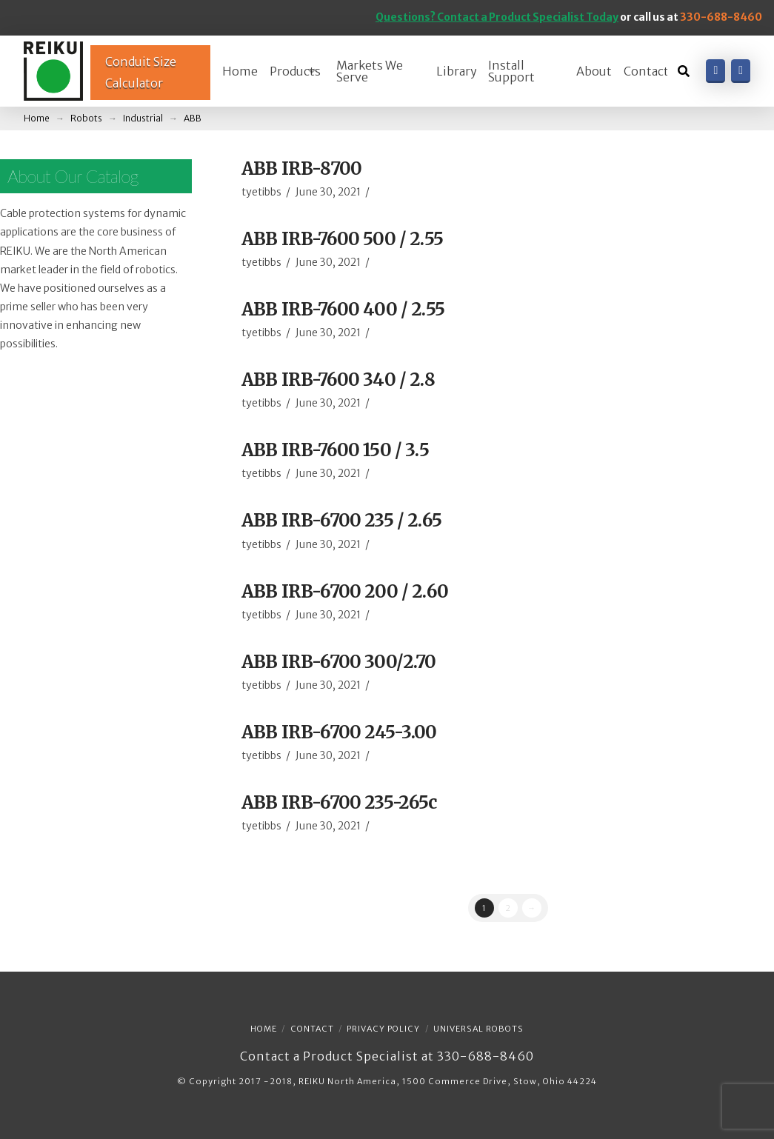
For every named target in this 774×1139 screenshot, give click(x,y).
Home (263, 1028)
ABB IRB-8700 (301, 168)
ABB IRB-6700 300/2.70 (338, 661)
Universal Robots (478, 1028)
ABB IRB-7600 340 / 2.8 (338, 379)
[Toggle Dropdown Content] (683, 71)
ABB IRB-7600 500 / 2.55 (342, 239)
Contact (312, 1028)
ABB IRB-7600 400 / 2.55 (342, 309)
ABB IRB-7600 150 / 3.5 (335, 450)
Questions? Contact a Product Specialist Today (497, 17)
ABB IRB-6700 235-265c (339, 802)
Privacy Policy (383, 1028)
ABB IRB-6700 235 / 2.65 (341, 520)
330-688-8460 (721, 17)
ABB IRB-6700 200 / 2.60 (344, 591)
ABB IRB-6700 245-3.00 (339, 732)
